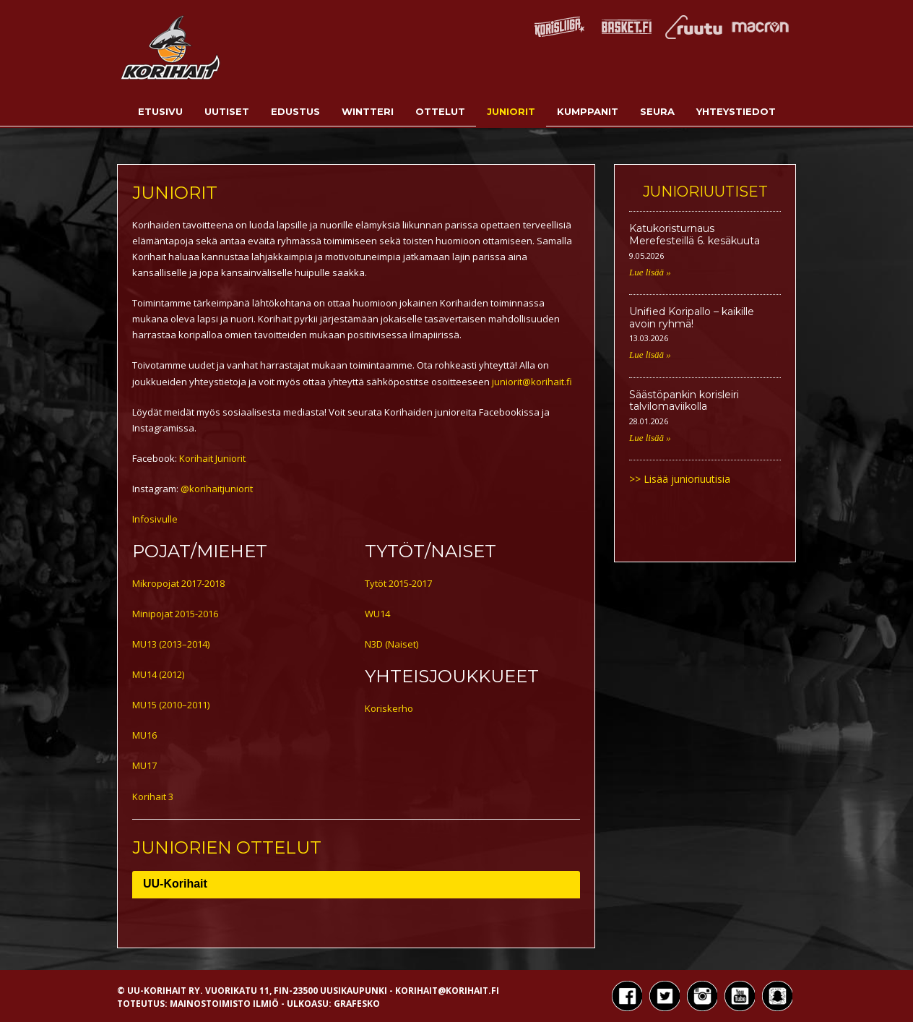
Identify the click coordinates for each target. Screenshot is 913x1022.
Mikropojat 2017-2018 (178, 583)
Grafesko (357, 1003)
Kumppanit (587, 111)
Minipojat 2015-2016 (175, 613)
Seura (657, 111)
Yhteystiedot (736, 111)
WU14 (377, 613)
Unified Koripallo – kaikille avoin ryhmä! (691, 317)
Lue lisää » (650, 272)
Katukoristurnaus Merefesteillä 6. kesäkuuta (694, 234)
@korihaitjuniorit (217, 488)
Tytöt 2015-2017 (398, 583)
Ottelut (440, 111)
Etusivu (160, 111)
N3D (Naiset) (391, 643)
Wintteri (368, 111)
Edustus (295, 111)
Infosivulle (155, 518)
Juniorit (511, 111)
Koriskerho (389, 708)
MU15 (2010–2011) (170, 704)
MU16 (144, 735)
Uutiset (226, 111)
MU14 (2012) (158, 674)
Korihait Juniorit (212, 458)
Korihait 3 (152, 796)
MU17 (144, 765)
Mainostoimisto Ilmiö (224, 1003)
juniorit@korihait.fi (532, 381)
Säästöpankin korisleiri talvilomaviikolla (684, 400)
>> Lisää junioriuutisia (679, 479)
